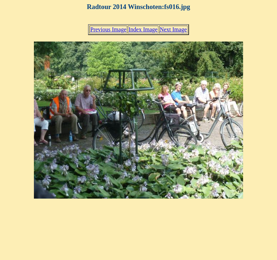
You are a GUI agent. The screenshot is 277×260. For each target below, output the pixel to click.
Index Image (142, 29)
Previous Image (108, 29)
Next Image (173, 29)
